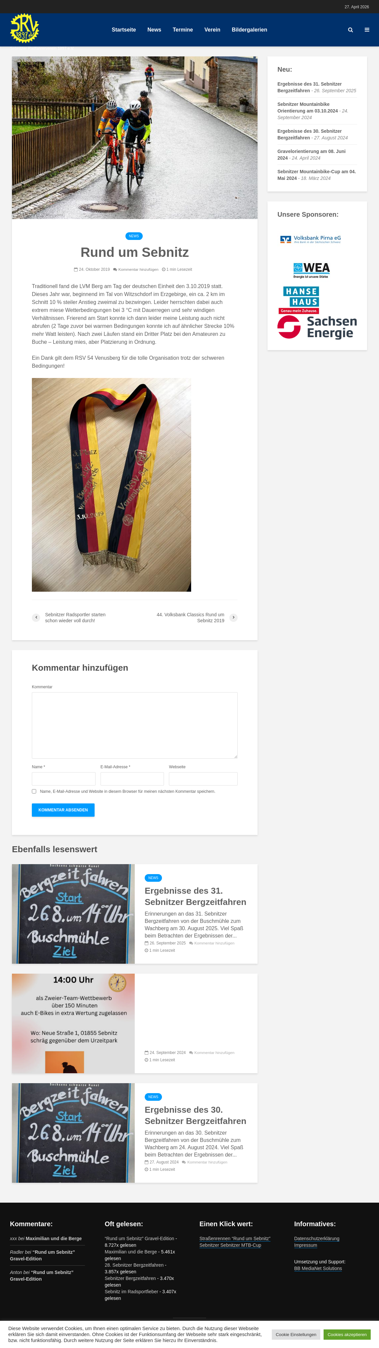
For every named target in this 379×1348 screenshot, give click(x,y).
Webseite (177, 767)
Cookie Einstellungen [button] (296, 1334)
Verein (212, 30)
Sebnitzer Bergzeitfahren (130, 1278)
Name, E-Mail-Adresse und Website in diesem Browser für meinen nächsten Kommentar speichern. (127, 791)
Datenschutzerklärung (317, 1238)
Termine (183, 30)
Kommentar (42, 687)
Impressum (305, 1245)
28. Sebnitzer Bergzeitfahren (134, 1265)
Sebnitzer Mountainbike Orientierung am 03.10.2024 (193, 1011)
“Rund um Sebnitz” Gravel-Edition (139, 1238)
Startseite (124, 30)
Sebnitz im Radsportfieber (131, 1291)
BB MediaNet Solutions (318, 1268)
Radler (17, 1252)
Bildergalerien (249, 30)
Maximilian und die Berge (54, 1238)
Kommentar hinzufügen (138, 269)
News (154, 30)
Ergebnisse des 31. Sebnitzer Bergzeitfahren (195, 896)
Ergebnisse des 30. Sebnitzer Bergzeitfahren (195, 1115)
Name (38, 767)
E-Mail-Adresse (115, 767)
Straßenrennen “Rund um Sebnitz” (234, 1238)
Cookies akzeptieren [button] (347, 1334)
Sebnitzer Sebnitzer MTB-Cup (230, 1245)
